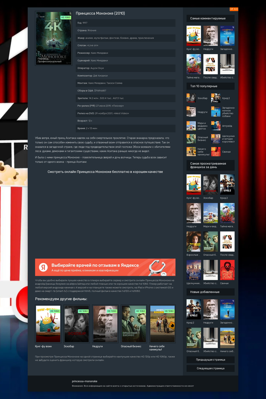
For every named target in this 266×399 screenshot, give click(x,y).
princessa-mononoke (84, 381)
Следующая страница (210, 368)
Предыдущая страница (210, 359)
